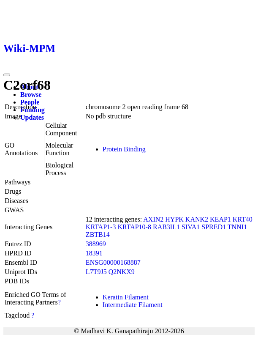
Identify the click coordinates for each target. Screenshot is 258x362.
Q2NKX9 (122, 271)
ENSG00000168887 (113, 262)
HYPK (174, 219)
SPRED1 (213, 226)
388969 (96, 243)
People (29, 102)
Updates (32, 117)
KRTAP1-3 (101, 226)
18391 (94, 253)
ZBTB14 (98, 234)
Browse (30, 94)
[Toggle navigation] (6, 75)
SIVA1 (191, 226)
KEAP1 (220, 219)
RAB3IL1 (166, 226)
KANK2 (196, 219)
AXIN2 (153, 219)
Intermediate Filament (133, 304)
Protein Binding (124, 149)
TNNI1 (237, 226)
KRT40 (243, 219)
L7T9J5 (96, 271)
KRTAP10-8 (134, 226)
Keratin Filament (126, 297)
